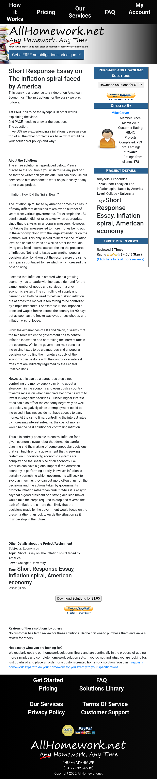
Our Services (46, 704)
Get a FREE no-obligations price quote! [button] (46, 54)
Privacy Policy (46, 712)
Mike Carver (120, 113)
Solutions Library (101, 688)
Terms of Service (105, 704)
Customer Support (105, 712)
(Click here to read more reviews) (120, 259)
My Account (140, 9)
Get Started (48, 680)
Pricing (48, 688)
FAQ (101, 680)
